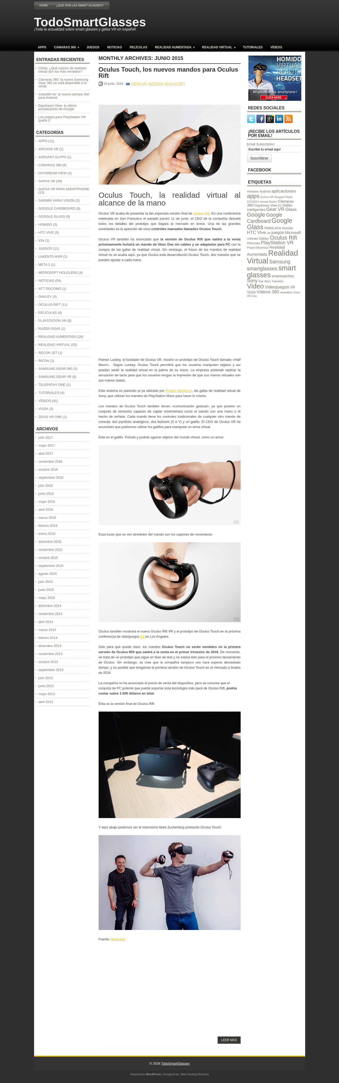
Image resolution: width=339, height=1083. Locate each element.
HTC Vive (256, 232)
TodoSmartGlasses (90, 22)
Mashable (118, 939)
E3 (142, 636)
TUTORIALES (253, 47)
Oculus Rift (201, 213)
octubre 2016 (48, 469)
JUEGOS (92, 47)
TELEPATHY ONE (52, 385)
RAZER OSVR (49, 329)
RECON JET (47, 353)
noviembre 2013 (50, 654)
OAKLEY (45, 297)
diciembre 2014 (49, 606)
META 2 (44, 264)
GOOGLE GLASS (51, 216)
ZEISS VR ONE (50, 417)
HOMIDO (45, 224)
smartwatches (283, 276)
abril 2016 (45, 510)
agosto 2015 (47, 574)
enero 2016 (47, 534)
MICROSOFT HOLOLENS (58, 272)
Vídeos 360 (268, 291)
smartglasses (262, 268)
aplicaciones (283, 191)
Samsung (279, 261)
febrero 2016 (48, 526)
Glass (291, 209)
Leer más (229, 1040)
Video (255, 286)
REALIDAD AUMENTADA (176, 46)
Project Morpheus (178, 391)
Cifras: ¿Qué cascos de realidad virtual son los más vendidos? (62, 69)
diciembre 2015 (49, 542)
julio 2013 (45, 678)
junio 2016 (46, 493)
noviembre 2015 (50, 550)
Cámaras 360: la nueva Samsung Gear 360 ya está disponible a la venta (63, 83)
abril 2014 (45, 622)
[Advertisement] (234, 27)
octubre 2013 (48, 662)
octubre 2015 (48, 558)
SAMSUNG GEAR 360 (55, 369)
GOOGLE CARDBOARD (56, 208)
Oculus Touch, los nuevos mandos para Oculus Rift (168, 72)
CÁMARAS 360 (68, 46)
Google (256, 214)
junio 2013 (46, 686)
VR (292, 287)
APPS (42, 47)
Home (44, 5)
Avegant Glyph (283, 197)
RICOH (43, 361)
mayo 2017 (46, 445)
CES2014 (253, 201)
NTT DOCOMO (49, 289)
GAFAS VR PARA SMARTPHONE (63, 189)
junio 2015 (46, 590)
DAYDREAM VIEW (52, 173)
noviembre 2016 (50, 461)
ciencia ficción (268, 201)
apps (253, 196)
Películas (253, 243)
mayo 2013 (46, 694)
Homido (287, 228)
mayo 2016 (46, 502)
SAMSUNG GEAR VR (55, 377)
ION (41, 240)
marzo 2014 (47, 630)
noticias (252, 238)
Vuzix (251, 292)
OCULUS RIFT (174, 84)
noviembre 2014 (50, 614)
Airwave (253, 191)
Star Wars (264, 281)
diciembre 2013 (49, 646)
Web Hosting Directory (194, 1074)
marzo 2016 (47, 518)
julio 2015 (45, 582)
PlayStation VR (277, 242)
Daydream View (266, 205)
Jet (268, 232)
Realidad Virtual (272, 257)
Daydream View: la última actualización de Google (57, 107)
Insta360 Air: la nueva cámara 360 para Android (63, 96)
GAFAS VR (138, 84)
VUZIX (43, 409)
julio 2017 (45, 437)
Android (265, 191)
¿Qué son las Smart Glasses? (80, 5)
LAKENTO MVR (50, 256)
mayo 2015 (46, 598)
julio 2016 (45, 485)
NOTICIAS (114, 47)
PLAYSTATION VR (52, 321)
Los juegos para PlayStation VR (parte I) (62, 118)
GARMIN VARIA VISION (56, 200)
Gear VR (275, 209)
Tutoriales (277, 281)
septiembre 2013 (51, 670)
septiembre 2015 (51, 566)
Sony (252, 280)
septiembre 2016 (51, 477)
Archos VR (267, 197)
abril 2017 (45, 453)
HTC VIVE (46, 232)
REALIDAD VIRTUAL (220, 46)
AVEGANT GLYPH (52, 157)
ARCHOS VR (48, 149)
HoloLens (272, 228)
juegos (277, 232)
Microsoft (293, 232)
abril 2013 (45, 702)
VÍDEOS (276, 47)
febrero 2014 (48, 638)
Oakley (264, 238)
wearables (286, 292)
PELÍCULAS (138, 47)
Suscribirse (259, 158)
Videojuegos (277, 286)
